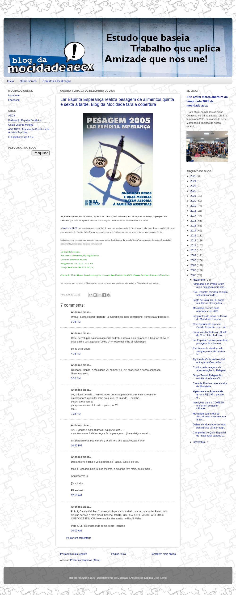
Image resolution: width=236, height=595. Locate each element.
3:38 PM (75, 321)
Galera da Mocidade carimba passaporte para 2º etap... (209, 426)
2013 (193, 235)
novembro (200, 442)
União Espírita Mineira (20, 124)
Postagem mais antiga (163, 553)
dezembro (200, 279)
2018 (193, 210)
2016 (193, 220)
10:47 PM (76, 445)
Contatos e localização (56, 81)
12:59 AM (76, 495)
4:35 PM (75, 353)
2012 (193, 240)
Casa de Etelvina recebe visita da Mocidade (210, 385)
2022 (193, 190)
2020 (193, 200)
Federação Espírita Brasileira (24, 120)
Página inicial (118, 553)
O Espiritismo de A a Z (21, 137)
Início (10, 81)
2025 (193, 176)
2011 (193, 245)
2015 (193, 225)
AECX (11, 115)
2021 (193, 195)
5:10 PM (75, 378)
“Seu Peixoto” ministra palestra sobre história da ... (210, 293)
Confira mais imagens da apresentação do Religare (209, 369)
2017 (193, 215)
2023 (193, 185)
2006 (193, 270)
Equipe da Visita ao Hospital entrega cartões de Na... (209, 361)
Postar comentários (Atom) (85, 560)
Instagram (14, 95)
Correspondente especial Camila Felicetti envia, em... (210, 326)
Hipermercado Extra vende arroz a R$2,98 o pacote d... (208, 394)
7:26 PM (75, 413)
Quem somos (28, 81)
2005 (193, 275)
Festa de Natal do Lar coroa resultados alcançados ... (208, 301)
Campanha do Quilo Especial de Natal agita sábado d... (209, 434)
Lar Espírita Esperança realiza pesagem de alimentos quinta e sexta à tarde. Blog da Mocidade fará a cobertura (117, 102)
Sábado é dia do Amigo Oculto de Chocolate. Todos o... (210, 334)
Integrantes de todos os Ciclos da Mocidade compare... (210, 318)
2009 (193, 255)
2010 (193, 250)
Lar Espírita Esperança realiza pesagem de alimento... (210, 342)
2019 (193, 205)
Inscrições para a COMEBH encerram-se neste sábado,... (208, 405)
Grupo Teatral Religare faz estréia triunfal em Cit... (208, 377)
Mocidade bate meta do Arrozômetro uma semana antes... (209, 416)
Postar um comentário (78, 537)
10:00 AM (76, 530)
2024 (193, 181)
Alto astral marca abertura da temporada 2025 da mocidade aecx (207, 101)
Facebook (13, 99)
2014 (193, 230)
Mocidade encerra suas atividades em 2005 (206, 309)
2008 (193, 260)
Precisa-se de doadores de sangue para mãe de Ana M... (209, 351)
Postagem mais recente (73, 553)
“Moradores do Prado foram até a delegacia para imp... (209, 285)
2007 (193, 265)
